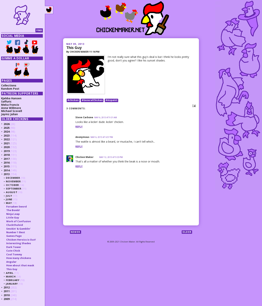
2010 (8, 295)
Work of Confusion (19, 221)
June (10, 199)
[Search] (19, 30)
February (14, 280)
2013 (8, 174)
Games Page (15, 236)
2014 (8, 170)
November (14, 181)
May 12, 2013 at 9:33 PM (111, 157)
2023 (8, 135)
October (13, 185)
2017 (8, 158)
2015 (8, 166)
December (14, 177)
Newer (75, 232)
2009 (8, 298)
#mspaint (111, 100)
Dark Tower (14, 247)
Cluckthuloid (15, 225)
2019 (8, 151)
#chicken (73, 100)
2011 (8, 291)
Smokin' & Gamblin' (19, 228)
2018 (8, 154)
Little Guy (13, 217)
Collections (10, 85)
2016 (8, 162)
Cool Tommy (15, 254)
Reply (79, 126)
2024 (8, 131)
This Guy (74, 47)
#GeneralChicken (92, 100)
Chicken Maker (84, 157)
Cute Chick (14, 250)
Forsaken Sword (17, 206)
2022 (8, 139)
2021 (8, 143)
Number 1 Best (16, 232)
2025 (8, 127)
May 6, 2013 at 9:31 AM (105, 117)
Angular (12, 261)
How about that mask (21, 265)
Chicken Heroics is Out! (22, 239)
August (13, 192)
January (13, 283)
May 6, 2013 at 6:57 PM (102, 137)
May (10, 203)
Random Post (11, 88)
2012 (8, 287)
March (12, 276)
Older (186, 232)
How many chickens (19, 258)
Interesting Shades (19, 243)
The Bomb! (14, 210)
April (11, 273)
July (10, 195)
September (15, 188)
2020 (8, 147)
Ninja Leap (14, 214)
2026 (8, 124)
